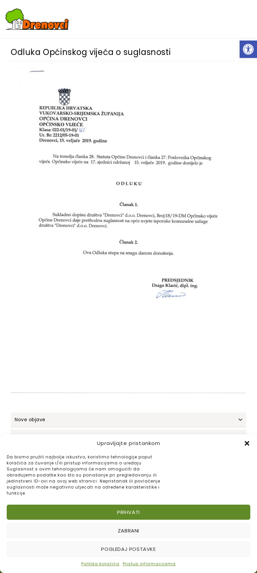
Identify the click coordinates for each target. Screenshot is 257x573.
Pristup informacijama (149, 564)
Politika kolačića (100, 564)
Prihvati (128, 512)
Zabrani (128, 530)
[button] (248, 49)
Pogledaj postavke (128, 549)
